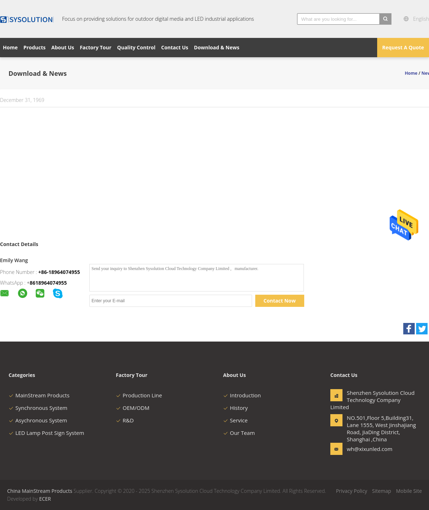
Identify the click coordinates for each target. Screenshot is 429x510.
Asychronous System (38, 420)
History (235, 407)
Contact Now (279, 300)
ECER (45, 498)
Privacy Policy (351, 490)
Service (235, 420)
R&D (125, 420)
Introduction (242, 395)
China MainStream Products (39, 490)
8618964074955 (48, 282)
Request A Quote (403, 47)
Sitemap (381, 490)
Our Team (239, 432)
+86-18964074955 (59, 272)
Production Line (139, 395)
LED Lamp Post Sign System (46, 432)
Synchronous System (38, 407)
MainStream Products (39, 395)
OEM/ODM (132, 407)
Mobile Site (409, 490)
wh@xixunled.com (369, 448)
